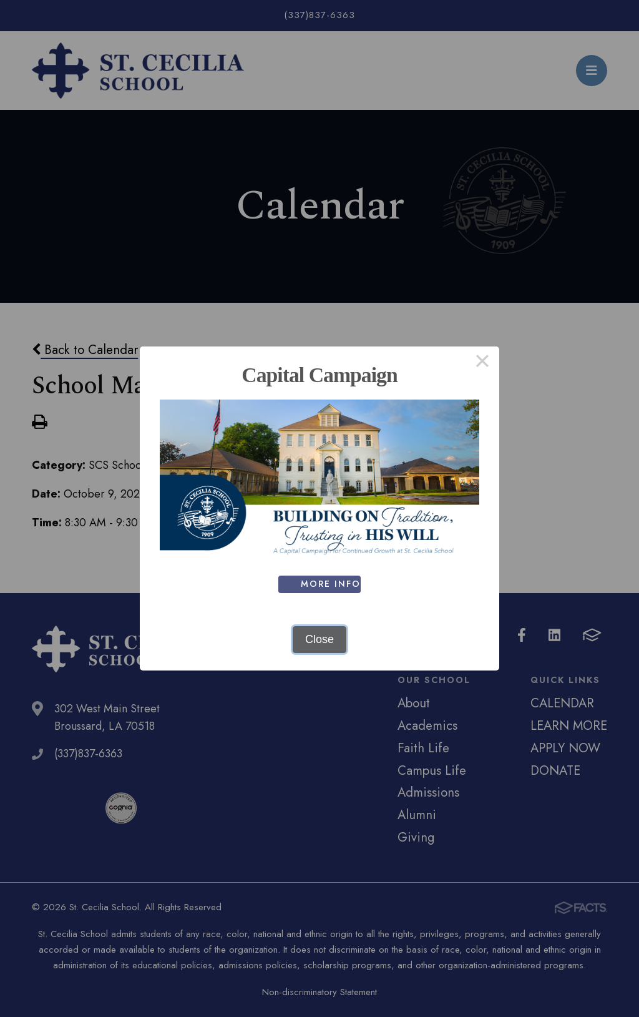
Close (319, 639)
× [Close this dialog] (482, 363)
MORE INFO (331, 583)
